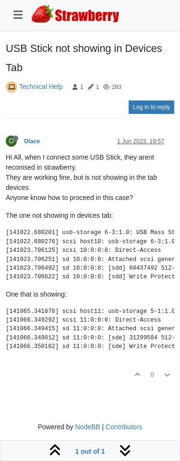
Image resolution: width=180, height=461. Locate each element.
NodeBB (87, 427)
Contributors (124, 427)
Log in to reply (151, 107)
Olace (32, 141)
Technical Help (41, 86)
